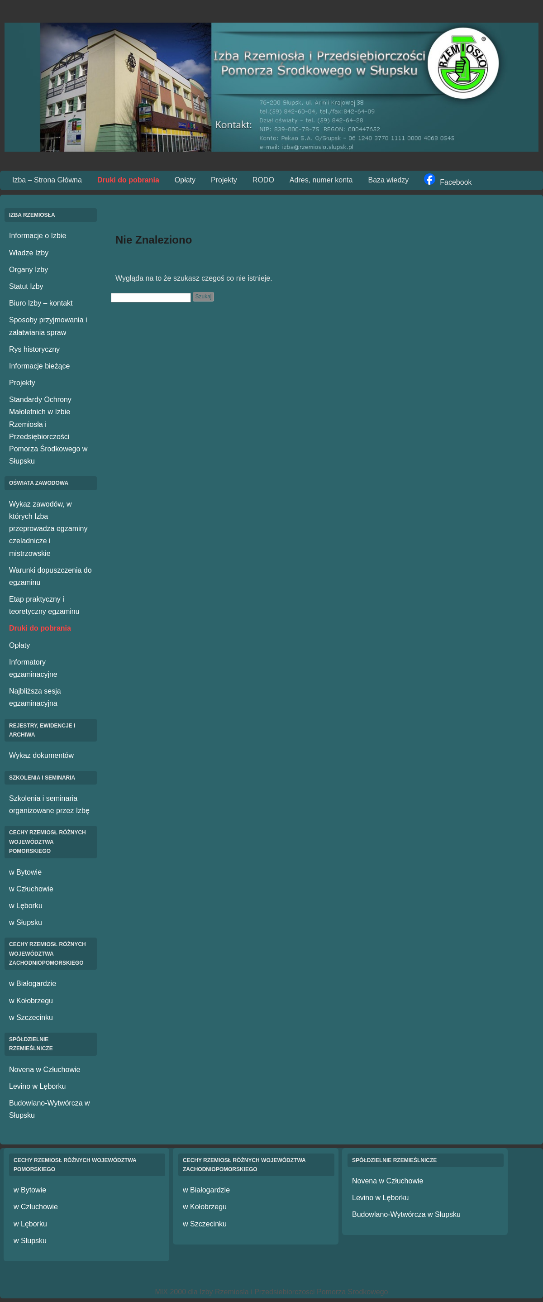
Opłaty (185, 180)
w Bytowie (25, 872)
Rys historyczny (34, 349)
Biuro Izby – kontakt (41, 303)
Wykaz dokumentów (41, 755)
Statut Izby (26, 286)
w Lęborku (26, 905)
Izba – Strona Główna (47, 180)
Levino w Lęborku (37, 1086)
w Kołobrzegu (31, 1001)
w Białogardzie (32, 983)
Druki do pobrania (128, 180)
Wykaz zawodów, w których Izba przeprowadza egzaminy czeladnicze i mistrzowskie (48, 528)
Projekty (224, 180)
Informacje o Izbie (37, 235)
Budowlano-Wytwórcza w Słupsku (406, 1214)
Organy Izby (28, 269)
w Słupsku (25, 922)
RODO (263, 180)
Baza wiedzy (388, 180)
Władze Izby (28, 253)
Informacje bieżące (39, 366)
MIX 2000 (170, 1292)
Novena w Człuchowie (44, 1069)
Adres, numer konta (321, 180)
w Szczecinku (31, 1017)
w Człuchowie (31, 889)
